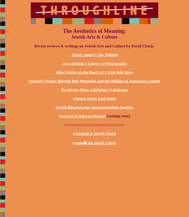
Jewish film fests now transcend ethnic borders (94, 107)
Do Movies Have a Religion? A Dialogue (94, 89)
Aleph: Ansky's (94, 54)
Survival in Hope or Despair (82, 116)
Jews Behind (94, 63)
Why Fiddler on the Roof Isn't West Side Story (94, 72)
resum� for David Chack (94, 142)
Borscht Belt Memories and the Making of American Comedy (94, 81)
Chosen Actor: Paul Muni (94, 98)
